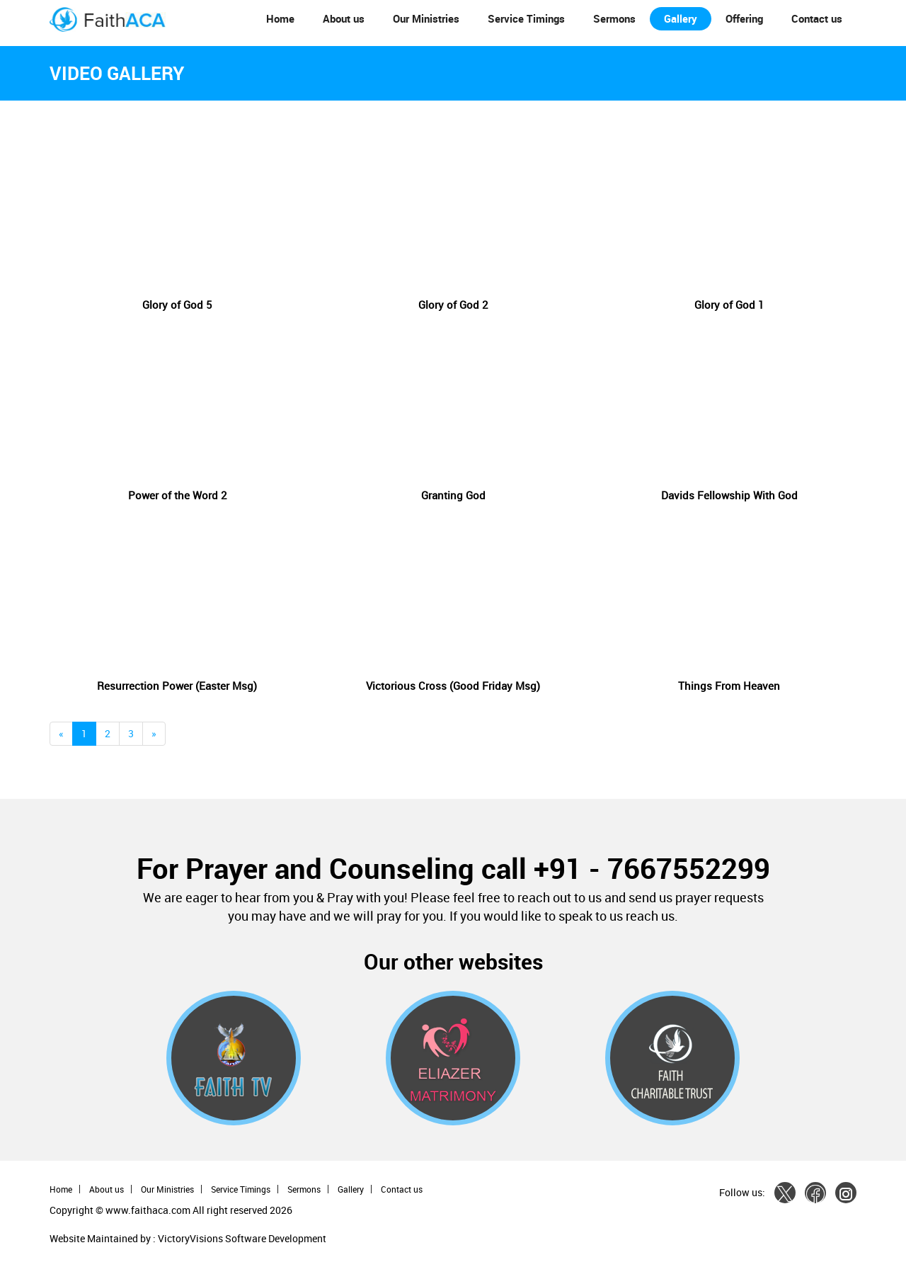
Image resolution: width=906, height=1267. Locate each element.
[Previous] (61, 734)
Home (280, 18)
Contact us (816, 18)
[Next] (154, 734)
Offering (744, 18)
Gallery (680, 18)
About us (344, 18)
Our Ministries (426, 18)
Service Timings (526, 18)
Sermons (614, 18)
